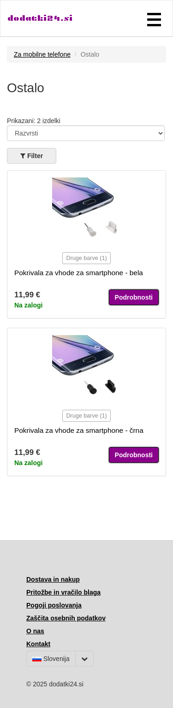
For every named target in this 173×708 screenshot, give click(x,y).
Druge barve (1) (86, 258)
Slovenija (51, 658)
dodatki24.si (39, 18)
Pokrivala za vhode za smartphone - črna (78, 430)
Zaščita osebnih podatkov (66, 618)
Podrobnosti (134, 297)
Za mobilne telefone (42, 54)
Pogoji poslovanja (54, 605)
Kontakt (38, 644)
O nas (35, 631)
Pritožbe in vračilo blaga (63, 592)
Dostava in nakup (53, 579)
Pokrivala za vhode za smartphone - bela (78, 273)
